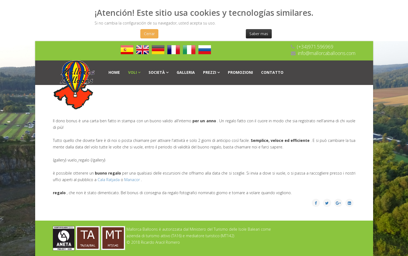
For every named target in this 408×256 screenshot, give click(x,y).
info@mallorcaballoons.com (326, 53)
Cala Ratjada (109, 179)
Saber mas (258, 33)
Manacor (132, 179)
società (157, 72)
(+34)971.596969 (315, 46)
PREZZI (209, 72)
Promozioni (240, 72)
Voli (132, 72)
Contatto (272, 72)
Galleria (186, 72)
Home (114, 72)
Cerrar (149, 33)
